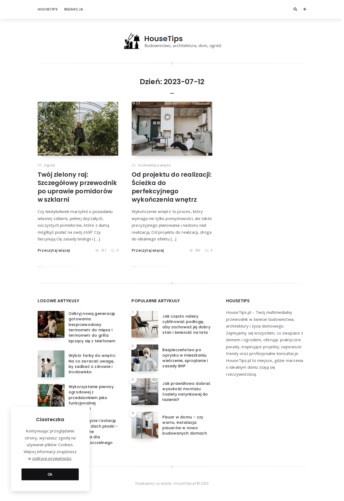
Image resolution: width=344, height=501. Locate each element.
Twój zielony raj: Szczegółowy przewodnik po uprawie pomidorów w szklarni (77, 187)
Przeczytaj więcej (54, 250)
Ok (50, 473)
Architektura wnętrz (154, 165)
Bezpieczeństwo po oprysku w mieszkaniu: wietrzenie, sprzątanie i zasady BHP (185, 358)
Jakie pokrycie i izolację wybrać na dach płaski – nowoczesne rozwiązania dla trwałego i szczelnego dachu (93, 434)
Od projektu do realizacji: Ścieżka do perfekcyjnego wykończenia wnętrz (172, 187)
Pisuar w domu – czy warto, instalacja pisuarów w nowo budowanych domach (184, 425)
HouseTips (48, 9)
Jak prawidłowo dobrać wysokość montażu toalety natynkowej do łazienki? (186, 392)
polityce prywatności (52, 457)
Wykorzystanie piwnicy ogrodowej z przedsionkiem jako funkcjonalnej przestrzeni (91, 397)
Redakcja (73, 9)
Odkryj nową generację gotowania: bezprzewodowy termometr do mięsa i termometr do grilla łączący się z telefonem (92, 327)
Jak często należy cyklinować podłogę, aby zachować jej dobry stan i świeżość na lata (186, 324)
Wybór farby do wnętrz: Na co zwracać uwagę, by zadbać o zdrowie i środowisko (92, 364)
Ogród (49, 165)
